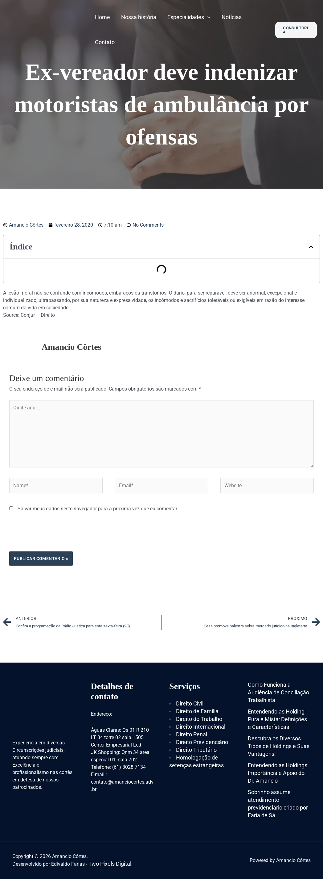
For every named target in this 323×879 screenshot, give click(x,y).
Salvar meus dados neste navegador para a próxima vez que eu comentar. (98, 509)
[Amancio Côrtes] (44, 29)
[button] (311, 246)
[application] (207, 17)
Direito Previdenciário (202, 742)
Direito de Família (197, 711)
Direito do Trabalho (199, 719)
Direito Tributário (196, 750)
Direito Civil (189, 703)
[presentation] (56, 536)
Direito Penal (191, 734)
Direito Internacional (200, 726)
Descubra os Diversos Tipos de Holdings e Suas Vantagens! (278, 746)
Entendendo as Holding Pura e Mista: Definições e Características (277, 719)
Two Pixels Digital (109, 863)
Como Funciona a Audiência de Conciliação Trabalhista (278, 692)
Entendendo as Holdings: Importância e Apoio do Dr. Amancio (278, 773)
